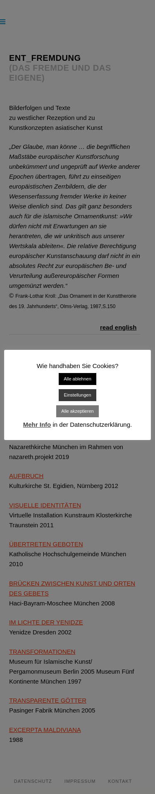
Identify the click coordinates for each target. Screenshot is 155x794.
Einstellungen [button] (77, 394)
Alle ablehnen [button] (77, 378)
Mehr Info (37, 424)
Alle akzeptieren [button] (77, 411)
